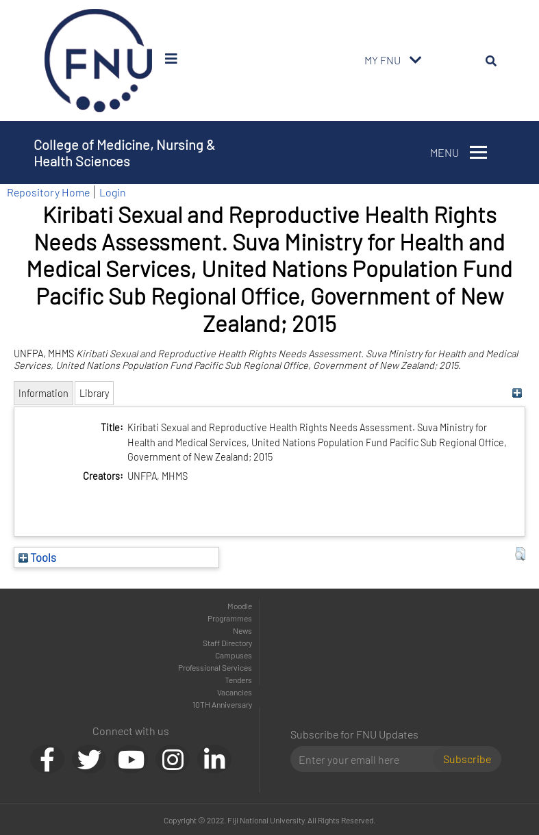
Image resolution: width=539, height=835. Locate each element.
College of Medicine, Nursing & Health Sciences (124, 152)
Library (94, 393)
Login (112, 191)
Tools (37, 557)
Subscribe (467, 758)
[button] (520, 554)
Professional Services (215, 667)
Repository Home (48, 191)
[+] (517, 393)
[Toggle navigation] (416, 60)
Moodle (239, 606)
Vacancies (234, 692)
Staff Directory (227, 642)
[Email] (367, 759)
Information (43, 393)
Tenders (238, 679)
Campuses (233, 655)
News (242, 630)
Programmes (230, 618)
